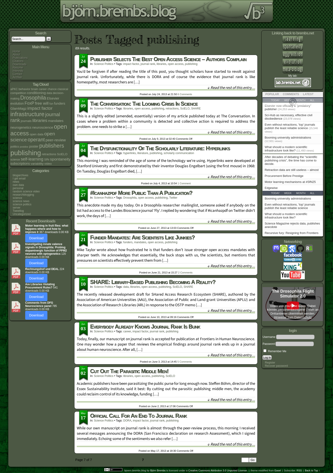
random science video (26, 191)
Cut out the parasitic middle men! (129, 371)
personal (18, 188)
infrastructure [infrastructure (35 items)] (27, 114)
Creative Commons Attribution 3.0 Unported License (217, 470)
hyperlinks (129, 153)
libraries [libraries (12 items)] (39, 120)
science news (21, 201)
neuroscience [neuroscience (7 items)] (42, 127)
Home (16, 51)
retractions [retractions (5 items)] (49, 154)
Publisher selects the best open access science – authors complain (168, 59)
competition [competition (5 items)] (18, 93)
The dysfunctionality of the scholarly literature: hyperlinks (160, 148)
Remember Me (274, 351)
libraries (161, 64)
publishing (191, 64)
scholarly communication (179, 153)
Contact (17, 74)
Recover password (276, 365)
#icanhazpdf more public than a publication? (141, 193)
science (17, 198)
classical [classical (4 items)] (62, 89)
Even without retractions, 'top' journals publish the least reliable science (290, 126)
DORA (127, 420)
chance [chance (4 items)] (52, 89)
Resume (18, 67)
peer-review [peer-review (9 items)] (56, 140)
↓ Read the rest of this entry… (231, 88)
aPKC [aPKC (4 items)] (14, 89)
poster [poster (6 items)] (33, 146)
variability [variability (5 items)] (37, 163)
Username (268, 337)
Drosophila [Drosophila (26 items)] (33, 98)
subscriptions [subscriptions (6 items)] (20, 163)
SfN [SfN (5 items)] (46, 159)
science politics (22, 204)
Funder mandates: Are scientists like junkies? (142, 237)
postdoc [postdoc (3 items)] (24, 146)
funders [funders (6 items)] (59, 103)
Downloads (19, 64)
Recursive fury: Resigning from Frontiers (291, 233)
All (312, 193)
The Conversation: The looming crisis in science (144, 103)
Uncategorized (22, 214)
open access (175, 64)
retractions (172, 108)
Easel (277, 470)
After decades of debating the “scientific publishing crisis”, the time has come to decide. (291, 160)
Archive (17, 77)
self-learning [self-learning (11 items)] (32, 159)
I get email (19, 178)
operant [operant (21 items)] (36, 140)
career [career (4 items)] (43, 89)
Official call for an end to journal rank (138, 415)
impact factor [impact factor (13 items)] (39, 108)
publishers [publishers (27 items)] (51, 146)
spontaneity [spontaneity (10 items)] (60, 159)
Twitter (173, 197)
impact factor (131, 64)
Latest (308, 94)
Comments (185, 94)
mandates (140, 242)
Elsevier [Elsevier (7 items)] (53, 98)
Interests (18, 71)
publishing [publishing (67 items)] (25, 153)
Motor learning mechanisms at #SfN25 (290, 182)
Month (300, 193)
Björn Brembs (158, 470)
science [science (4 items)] (15, 159)
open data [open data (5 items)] (36, 134)
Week (288, 193)
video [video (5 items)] (48, 163)
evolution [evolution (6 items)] (17, 103)
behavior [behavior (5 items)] (24, 89)
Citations (18, 61)
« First (100, 460)
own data (18, 185)
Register (270, 362)
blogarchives (20, 175)
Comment (184, 183)
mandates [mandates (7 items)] (56, 121)
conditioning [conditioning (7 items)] (36, 93)
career (127, 331)
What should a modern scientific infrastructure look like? (286, 148)
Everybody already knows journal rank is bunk (145, 326)
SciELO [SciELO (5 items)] (62, 154)
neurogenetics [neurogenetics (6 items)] (20, 127)
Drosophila (129, 197)
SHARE (196, 108)
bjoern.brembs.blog (116, 12)
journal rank (148, 64)
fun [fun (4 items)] (51, 103)
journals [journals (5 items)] (26, 121)
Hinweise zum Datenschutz (293, 317)
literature (142, 153)
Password (268, 344)
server (16, 207)
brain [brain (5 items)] (34, 89)
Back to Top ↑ (312, 470)
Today (275, 193)
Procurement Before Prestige (284, 176)
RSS (299, 470)
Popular (272, 94)
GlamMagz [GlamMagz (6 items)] (18, 108)
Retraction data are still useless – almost (291, 170)
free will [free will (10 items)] (42, 103)
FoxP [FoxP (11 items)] (29, 103)
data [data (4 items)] (49, 93)
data (126, 286)
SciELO (185, 108)
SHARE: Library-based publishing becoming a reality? (153, 282)
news (16, 181)
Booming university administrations (288, 137)
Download (36, 238)
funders (128, 242)
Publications (20, 58)
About (16, 54)
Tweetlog (18, 210)
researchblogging (23, 194)
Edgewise (271, 188)
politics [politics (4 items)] (14, 146)
